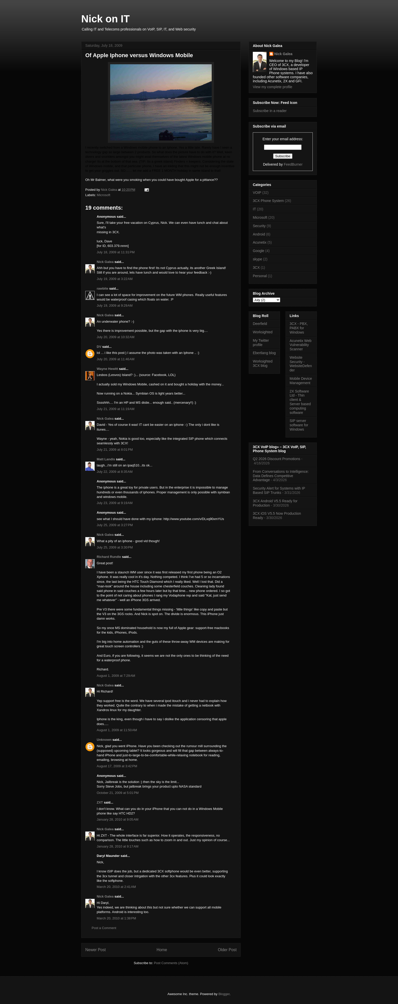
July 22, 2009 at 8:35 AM (114, 472)
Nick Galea (105, 262)
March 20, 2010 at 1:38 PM (116, 918)
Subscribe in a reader (270, 111)
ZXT (100, 802)
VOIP (257, 193)
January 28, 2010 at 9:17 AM (117, 846)
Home (162, 950)
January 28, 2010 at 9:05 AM (117, 819)
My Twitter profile (261, 342)
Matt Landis (106, 459)
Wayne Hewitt (107, 369)
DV (99, 347)
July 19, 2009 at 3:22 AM (114, 279)
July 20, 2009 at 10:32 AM (116, 337)
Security (259, 226)
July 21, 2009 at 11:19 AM (116, 409)
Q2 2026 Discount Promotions (276, 459)
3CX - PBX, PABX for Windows (299, 328)
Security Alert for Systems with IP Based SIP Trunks (279, 490)
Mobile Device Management (301, 380)
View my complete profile (272, 87)
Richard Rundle (109, 557)
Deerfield (260, 324)
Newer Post (95, 950)
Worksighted (263, 332)
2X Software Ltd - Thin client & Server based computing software (300, 402)
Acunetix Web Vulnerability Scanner (300, 345)
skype (257, 259)
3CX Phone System (268, 201)
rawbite (102, 288)
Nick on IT (105, 18)
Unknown (104, 740)
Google (258, 251)
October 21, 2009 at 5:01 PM (118, 793)
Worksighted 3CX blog (263, 363)
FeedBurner (293, 164)
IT (254, 209)
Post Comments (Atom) (171, 963)
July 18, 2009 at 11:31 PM (116, 252)
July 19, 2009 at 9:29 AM (114, 305)
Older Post (227, 950)
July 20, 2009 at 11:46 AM (116, 359)
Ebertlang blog (264, 353)
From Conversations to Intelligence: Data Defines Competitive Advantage (281, 475)
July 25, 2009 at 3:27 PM (115, 525)
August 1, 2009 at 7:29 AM (116, 676)
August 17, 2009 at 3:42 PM (117, 766)
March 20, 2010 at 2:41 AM (116, 887)
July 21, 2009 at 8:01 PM (115, 449)
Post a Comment (104, 928)
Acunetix (260, 242)
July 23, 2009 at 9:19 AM (114, 503)
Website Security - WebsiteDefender (301, 363)
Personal (260, 276)
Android (259, 234)
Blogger (223, 994)
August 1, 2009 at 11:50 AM (117, 730)
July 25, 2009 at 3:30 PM (115, 547)
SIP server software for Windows (299, 425)
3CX (256, 267)
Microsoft (103, 195)
